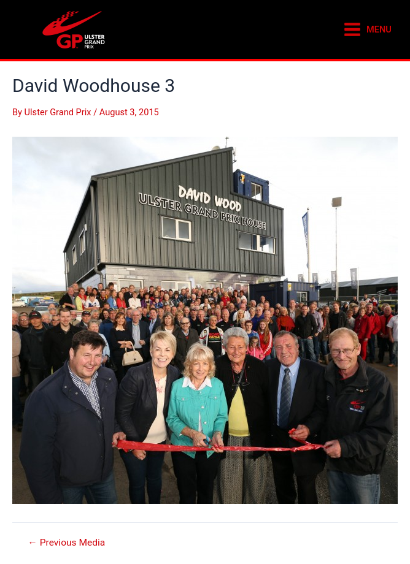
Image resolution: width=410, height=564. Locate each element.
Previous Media (66, 543)
